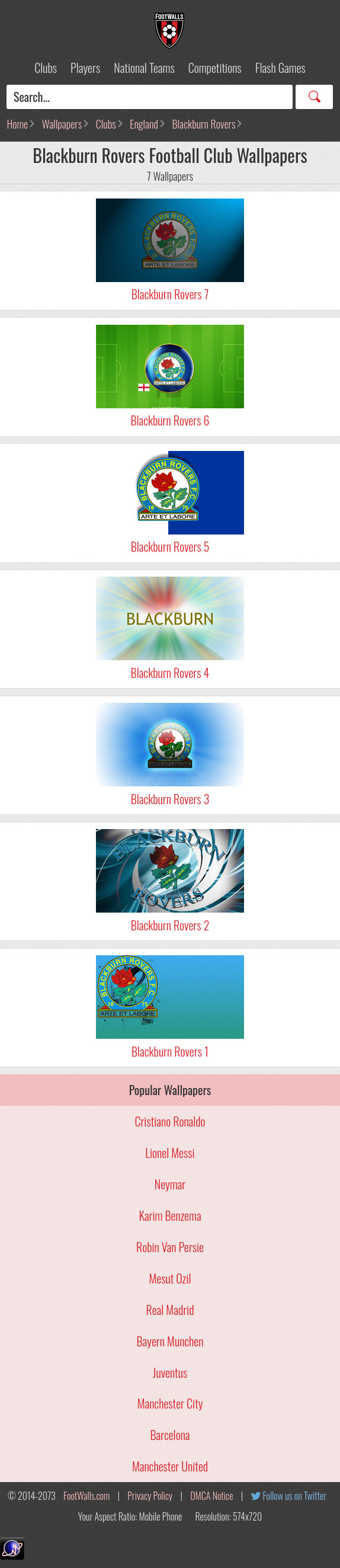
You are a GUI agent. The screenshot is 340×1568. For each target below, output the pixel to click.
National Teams (144, 67)
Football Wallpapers (170, 30)
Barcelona (170, 1435)
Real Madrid (170, 1310)
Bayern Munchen (170, 1341)
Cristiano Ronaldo (169, 1121)
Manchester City (170, 1403)
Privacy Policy (149, 1496)
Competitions (215, 67)
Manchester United (170, 1466)
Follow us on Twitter (294, 1496)
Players (85, 67)
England (144, 124)
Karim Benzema (170, 1215)
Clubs (45, 67)
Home (17, 124)
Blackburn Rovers (203, 124)
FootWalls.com (86, 1496)
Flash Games (280, 67)
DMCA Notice (211, 1496)
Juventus (170, 1372)
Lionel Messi (169, 1152)
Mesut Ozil (170, 1278)
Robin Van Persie (170, 1247)
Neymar (170, 1184)
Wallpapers (62, 124)
